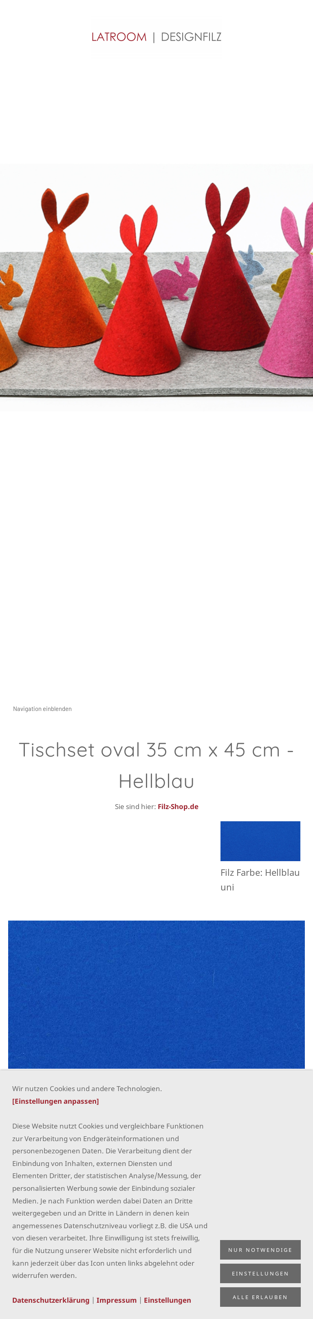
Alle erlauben (260, 1297)
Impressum (117, 1300)
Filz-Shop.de (178, 806)
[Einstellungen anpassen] (55, 1101)
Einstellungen (167, 1300)
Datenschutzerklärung (51, 1300)
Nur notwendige (260, 1249)
